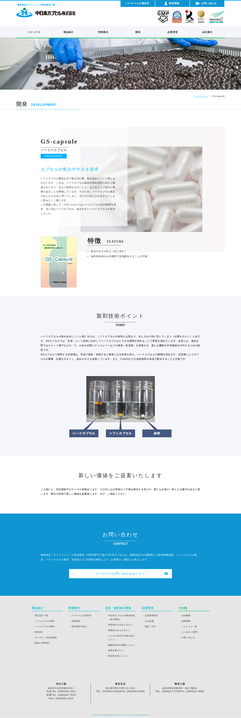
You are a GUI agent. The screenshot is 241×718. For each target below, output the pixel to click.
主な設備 (149, 621)
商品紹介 (68, 32)
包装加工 (39, 632)
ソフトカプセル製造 (45, 621)
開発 (137, 32)
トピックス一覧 (189, 627)
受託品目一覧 (41, 616)
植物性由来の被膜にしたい (121, 645)
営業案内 (103, 32)
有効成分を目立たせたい (120, 625)
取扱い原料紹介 (42, 643)
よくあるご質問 (189, 632)
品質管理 (172, 32)
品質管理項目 (151, 616)
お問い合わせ (188, 638)
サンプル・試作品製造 (46, 638)
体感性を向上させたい (119, 630)
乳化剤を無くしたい (118, 656)
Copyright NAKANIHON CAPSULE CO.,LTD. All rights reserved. (120, 715)
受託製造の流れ (79, 627)
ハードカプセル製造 (45, 627)
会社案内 (207, 32)
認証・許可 (150, 627)
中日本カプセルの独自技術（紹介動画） (121, 618)
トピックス (33, 32)
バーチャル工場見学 (81, 616)
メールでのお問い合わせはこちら (120, 573)
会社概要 (186, 616)
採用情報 (186, 621)
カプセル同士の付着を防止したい (121, 638)
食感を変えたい (116, 651)
